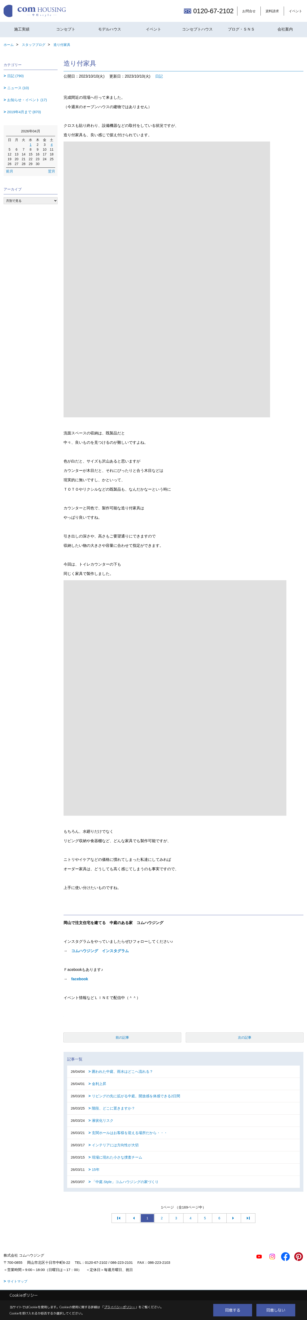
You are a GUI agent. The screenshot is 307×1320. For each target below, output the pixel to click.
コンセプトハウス (197, 29)
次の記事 (244, 1037)
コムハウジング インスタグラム (100, 951)
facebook (79, 979)
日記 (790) (15, 76)
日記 (159, 76)
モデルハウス (109, 29)
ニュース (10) (18, 88)
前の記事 (122, 1037)
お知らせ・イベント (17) (27, 100)
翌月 (51, 171)
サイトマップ (17, 1281)
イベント (295, 11)
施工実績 (22, 29)
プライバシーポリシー (119, 1307)
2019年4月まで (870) (24, 112)
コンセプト (65, 29)
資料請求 (272, 11)
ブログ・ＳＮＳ (241, 29)
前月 (9, 171)
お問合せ (249, 11)
